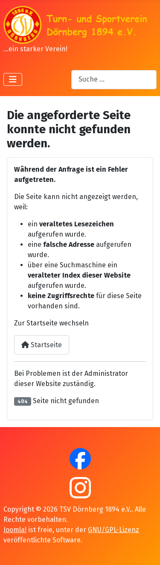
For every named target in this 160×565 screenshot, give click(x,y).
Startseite (41, 345)
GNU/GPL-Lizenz (113, 530)
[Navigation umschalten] (12, 79)
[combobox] (114, 79)
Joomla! (14, 530)
